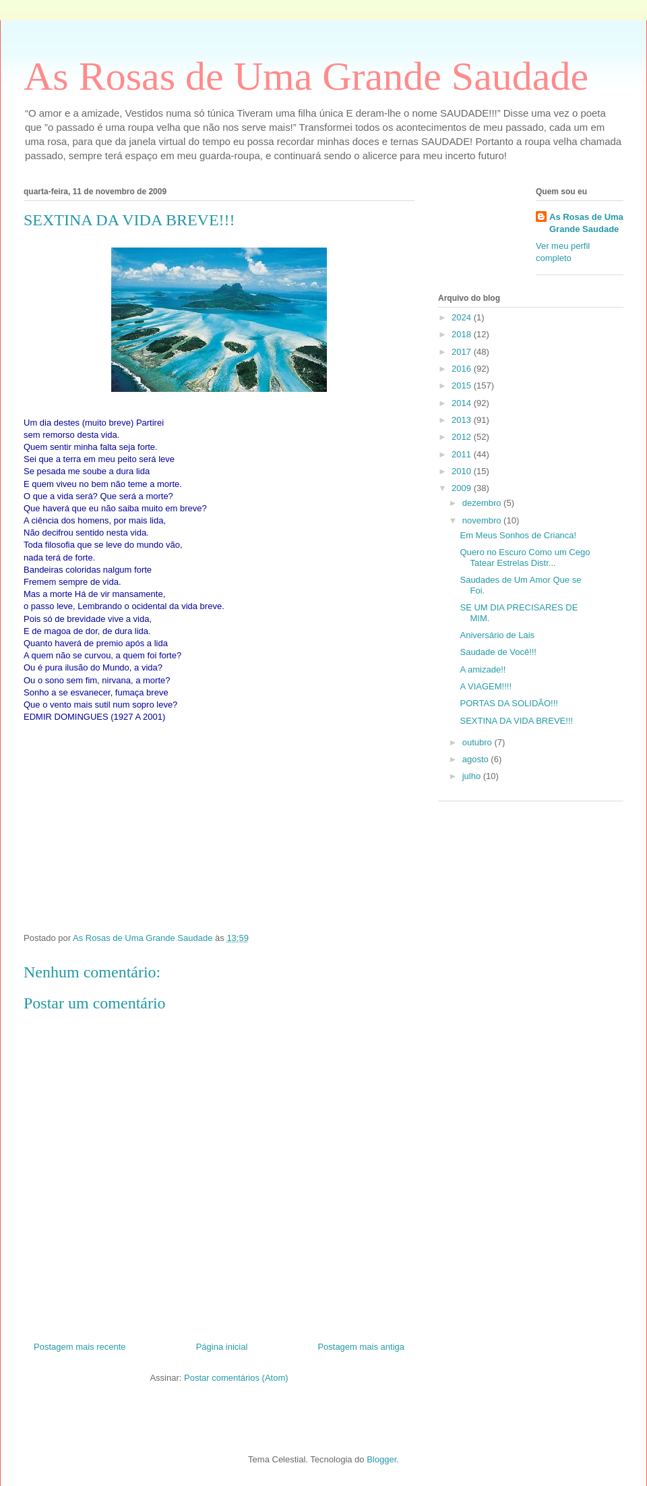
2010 (463, 471)
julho (472, 776)
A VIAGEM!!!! (486, 686)
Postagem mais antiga (360, 1347)
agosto (476, 759)
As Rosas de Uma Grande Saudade (306, 76)
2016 (463, 369)
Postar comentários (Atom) (236, 1378)
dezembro (482, 503)
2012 (463, 437)
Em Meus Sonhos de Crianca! (518, 535)
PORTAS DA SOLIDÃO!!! (508, 703)
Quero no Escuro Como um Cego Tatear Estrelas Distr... (525, 557)
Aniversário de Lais (497, 635)
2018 (463, 334)
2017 (463, 352)
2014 (463, 403)
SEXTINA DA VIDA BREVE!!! (516, 721)
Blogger (381, 1459)
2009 (463, 488)
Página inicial (222, 1347)
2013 (463, 420)
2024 (463, 317)
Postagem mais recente (80, 1347)
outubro (478, 742)
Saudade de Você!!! (498, 652)
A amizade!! (482, 669)
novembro (482, 520)
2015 (463, 385)
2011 (463, 454)
